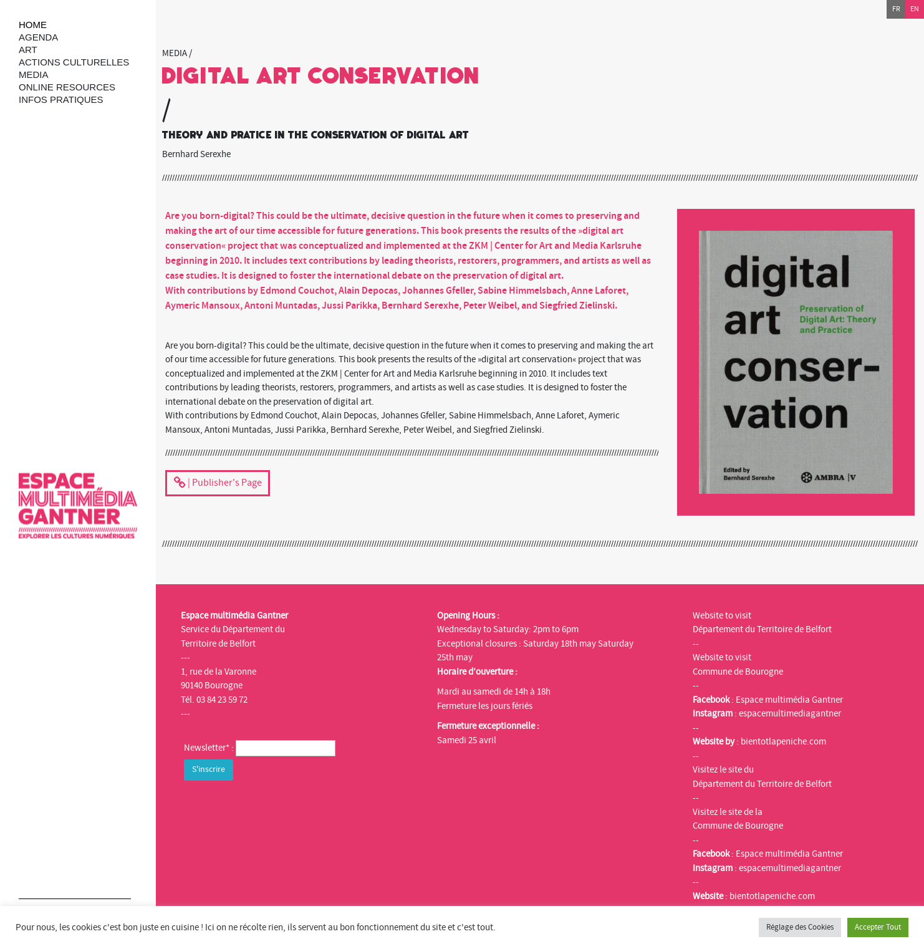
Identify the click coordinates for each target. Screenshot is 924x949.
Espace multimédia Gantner (789, 700)
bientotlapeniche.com (783, 742)
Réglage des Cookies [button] (800, 927)
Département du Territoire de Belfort (762, 629)
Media (34, 74)
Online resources (67, 87)
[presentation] (278, 808)
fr (896, 9)
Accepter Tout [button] (878, 927)
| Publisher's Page (217, 483)
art (28, 49)
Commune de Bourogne (738, 672)
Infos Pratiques (61, 99)
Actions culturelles (74, 62)
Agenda (38, 37)
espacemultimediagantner (790, 714)
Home (33, 24)
